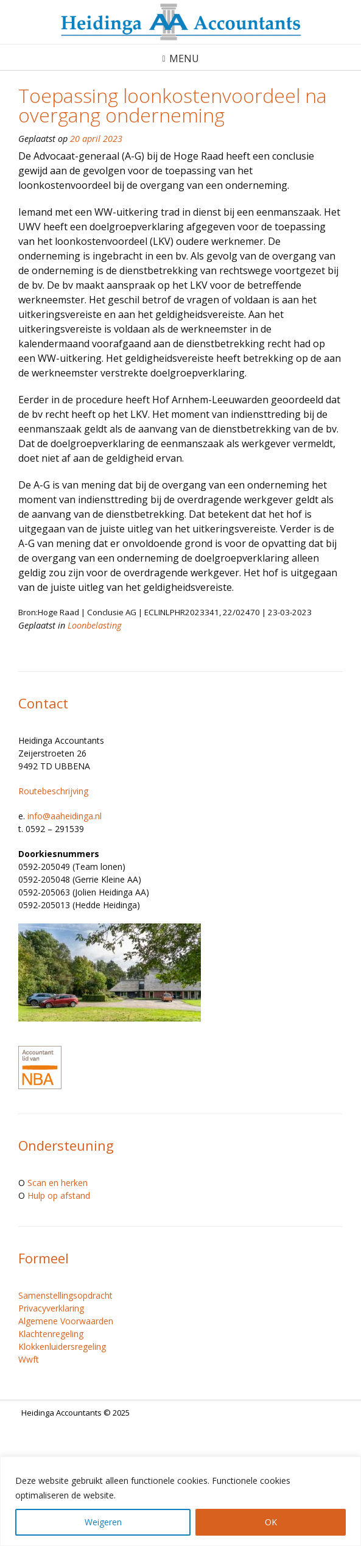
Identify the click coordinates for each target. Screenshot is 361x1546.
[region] (180, 1501)
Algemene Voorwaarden (65, 1321)
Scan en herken (57, 1182)
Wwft (28, 1359)
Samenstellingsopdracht (65, 1295)
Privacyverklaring (51, 1308)
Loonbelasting (94, 625)
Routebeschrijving (53, 791)
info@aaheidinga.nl (64, 816)
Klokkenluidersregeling (62, 1346)
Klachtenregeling (50, 1334)
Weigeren (103, 1522)
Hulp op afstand (58, 1195)
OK (271, 1522)
